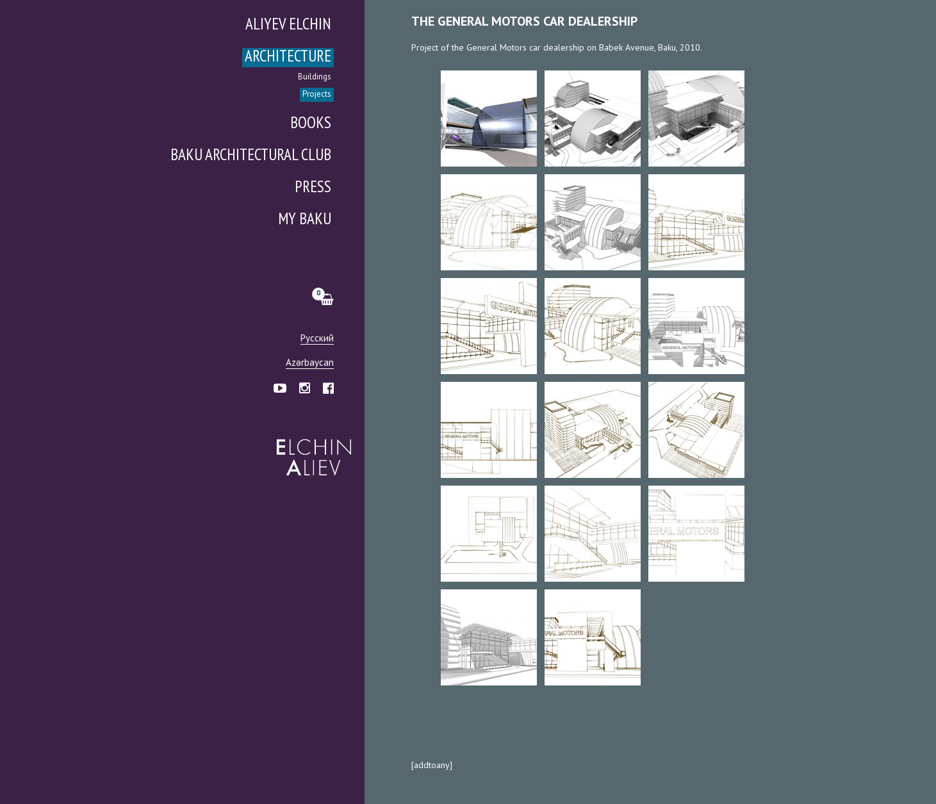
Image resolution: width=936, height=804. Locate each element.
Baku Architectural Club (250, 156)
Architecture (288, 57)
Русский (317, 338)
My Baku (304, 220)
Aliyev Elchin (288, 25)
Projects (316, 94)
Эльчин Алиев (311, 450)
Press (313, 188)
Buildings (314, 77)
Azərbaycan (310, 363)
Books (310, 124)
